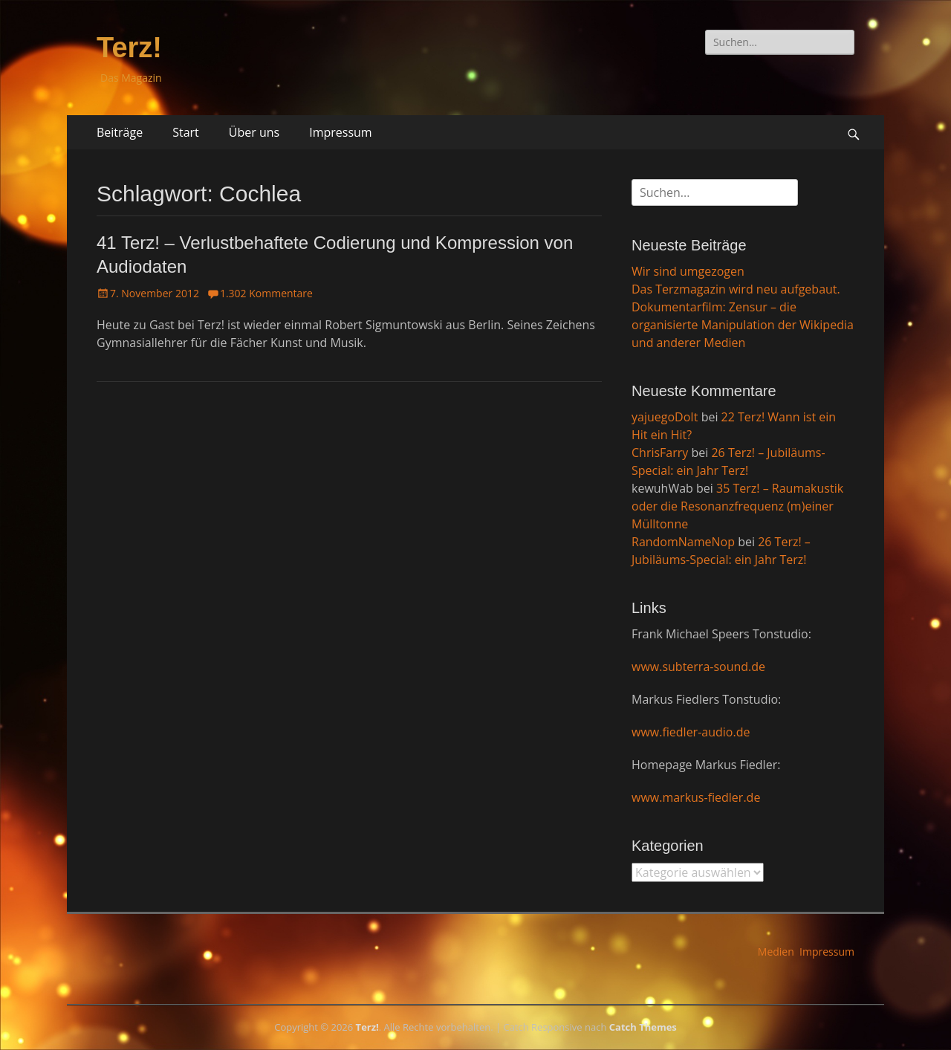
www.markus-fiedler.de (696, 797)
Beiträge (120, 132)
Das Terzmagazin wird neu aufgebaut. (736, 289)
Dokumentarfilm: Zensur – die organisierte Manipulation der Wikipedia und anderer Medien (743, 325)
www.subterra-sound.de (698, 666)
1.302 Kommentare (266, 293)
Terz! (129, 47)
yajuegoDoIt (665, 417)
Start (185, 132)
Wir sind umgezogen (688, 271)
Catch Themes (643, 1027)
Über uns (254, 132)
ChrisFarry (660, 452)
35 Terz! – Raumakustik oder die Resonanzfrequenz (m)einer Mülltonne (737, 506)
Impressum (340, 132)
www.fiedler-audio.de (691, 732)
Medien (776, 951)
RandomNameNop (683, 542)
